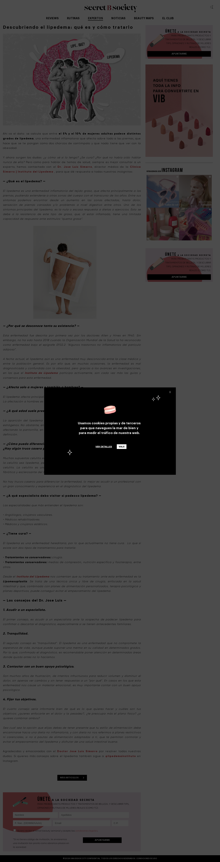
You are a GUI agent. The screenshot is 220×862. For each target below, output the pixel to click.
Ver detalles (103, 446)
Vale (122, 446)
